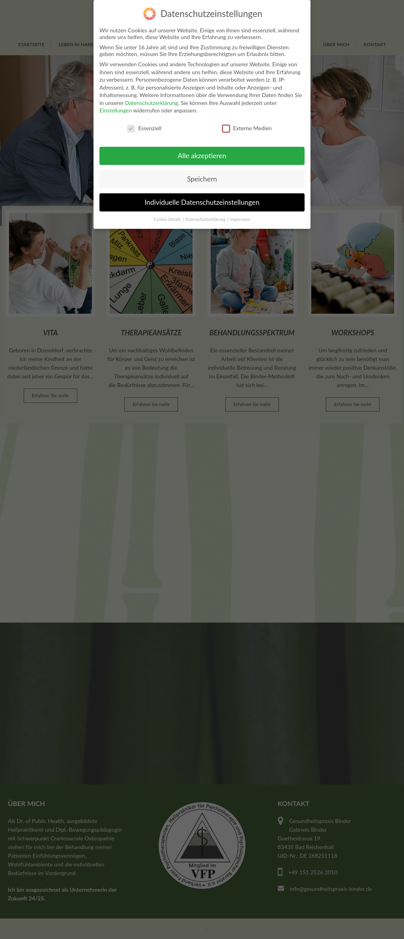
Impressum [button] (240, 219)
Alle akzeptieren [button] (202, 156)
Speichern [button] (202, 179)
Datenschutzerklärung (151, 102)
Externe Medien (247, 128)
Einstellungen (115, 110)
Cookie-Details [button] (168, 219)
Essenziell (144, 128)
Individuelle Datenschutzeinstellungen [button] (202, 202)
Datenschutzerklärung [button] (205, 219)
